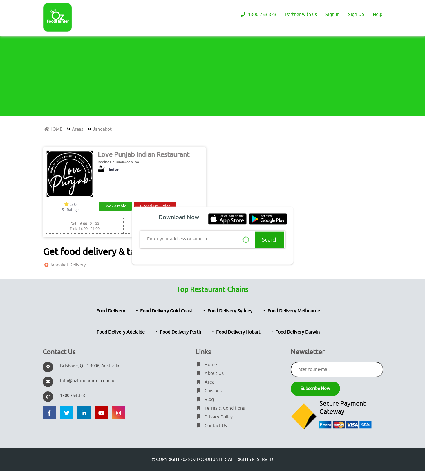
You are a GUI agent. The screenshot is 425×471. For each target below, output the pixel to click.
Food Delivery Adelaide (121, 332)
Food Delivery (110, 311)
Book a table (115, 206)
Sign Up (356, 14)
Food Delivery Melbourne (293, 311)
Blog (205, 399)
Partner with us (301, 14)
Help (377, 14)
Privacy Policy (214, 417)
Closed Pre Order (155, 206)
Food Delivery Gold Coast (166, 311)
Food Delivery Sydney (229, 311)
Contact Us (211, 426)
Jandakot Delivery (64, 265)
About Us (210, 373)
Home (206, 365)
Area (205, 382)
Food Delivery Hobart (238, 332)
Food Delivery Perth (180, 332)
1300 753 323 (257, 14)
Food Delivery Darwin (297, 332)
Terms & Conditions (220, 408)
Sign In (332, 14)
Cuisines (209, 391)
